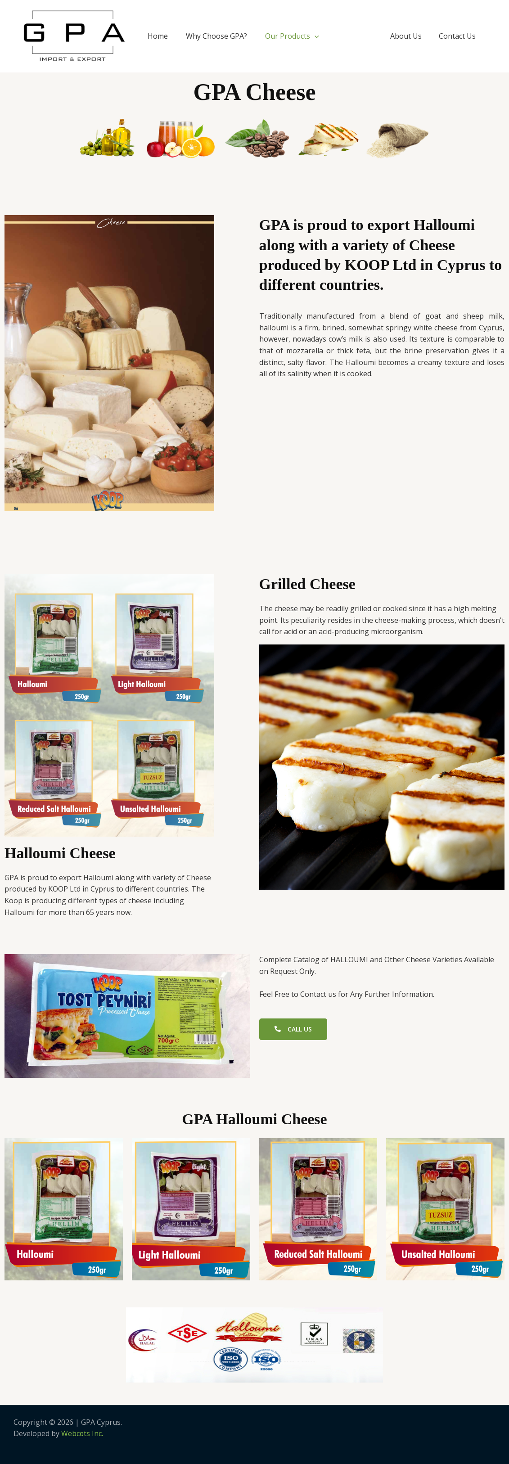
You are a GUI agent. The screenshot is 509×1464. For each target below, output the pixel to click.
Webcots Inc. (82, 1433)
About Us (410, 36)
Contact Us (458, 36)
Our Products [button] (292, 36)
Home (158, 36)
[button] (314, 36)
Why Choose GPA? (216, 36)
